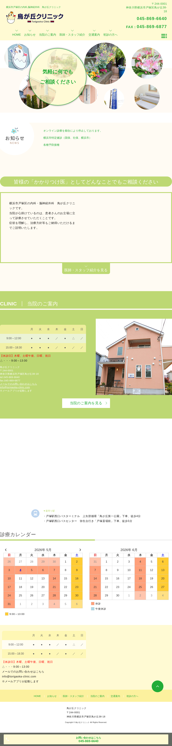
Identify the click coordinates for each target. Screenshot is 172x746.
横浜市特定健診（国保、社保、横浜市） (67, 137)
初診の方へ (132, 696)
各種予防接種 (51, 144)
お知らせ (52, 696)
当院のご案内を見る (86, 403)
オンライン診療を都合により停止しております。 (72, 130)
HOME (37, 696)
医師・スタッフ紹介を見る (86, 270)
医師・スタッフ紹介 (73, 696)
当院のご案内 (97, 696)
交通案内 (115, 696)
